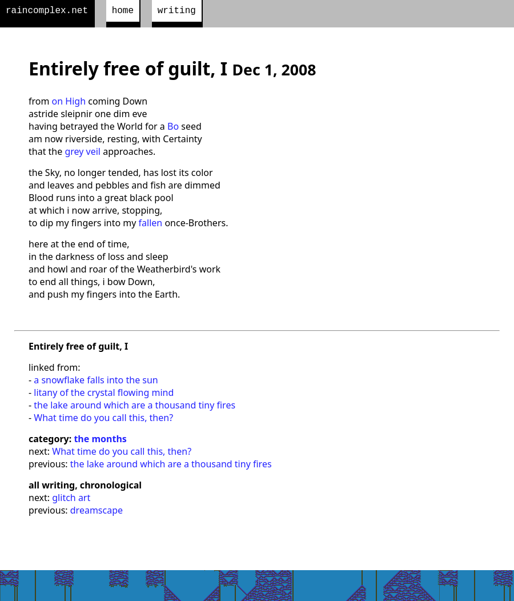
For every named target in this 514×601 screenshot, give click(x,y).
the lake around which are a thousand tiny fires (134, 407)
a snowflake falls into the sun (96, 382)
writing (177, 12)
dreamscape (96, 512)
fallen (151, 225)
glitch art (71, 500)
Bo (173, 128)
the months (100, 441)
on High (69, 103)
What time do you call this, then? (103, 420)
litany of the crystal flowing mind (104, 394)
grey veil (83, 153)
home (123, 12)
